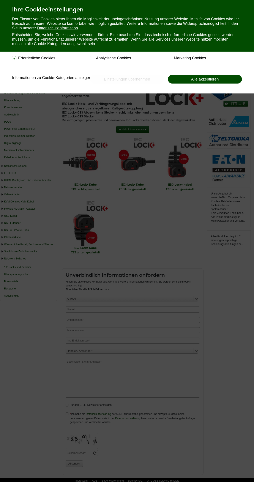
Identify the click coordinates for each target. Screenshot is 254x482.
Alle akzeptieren (205, 79)
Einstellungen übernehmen (127, 79)
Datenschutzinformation (57, 28)
